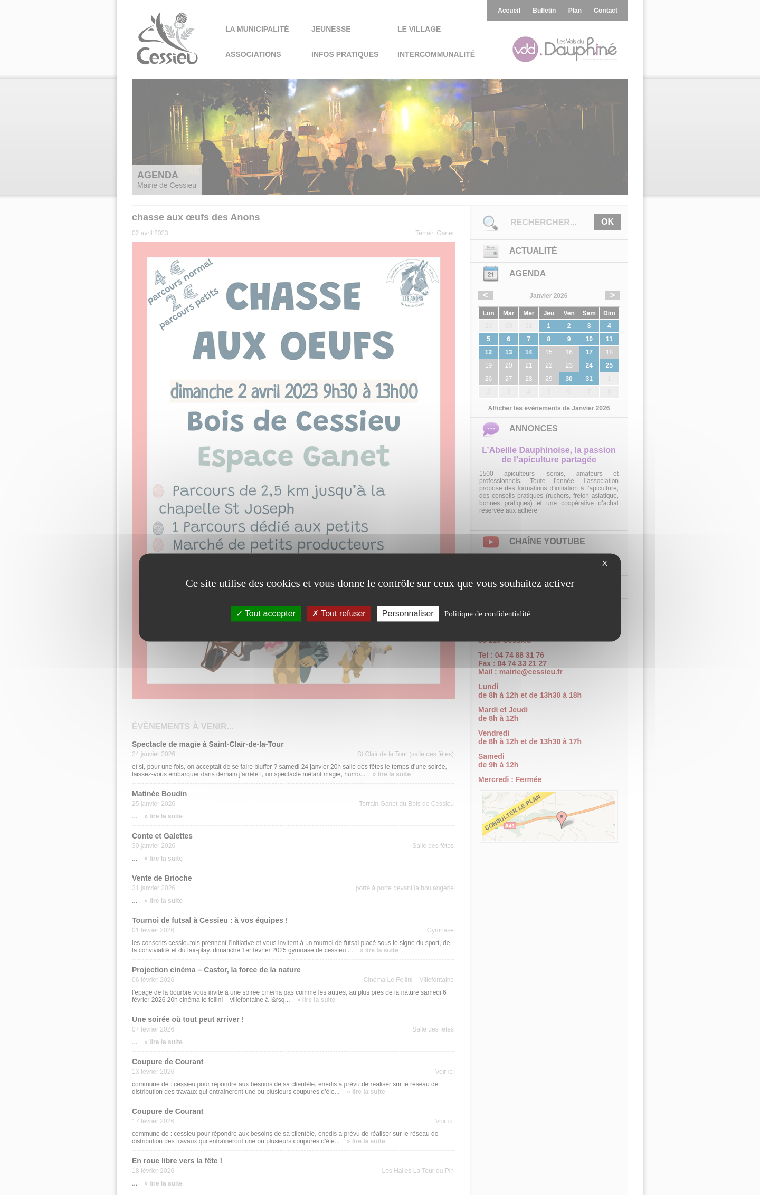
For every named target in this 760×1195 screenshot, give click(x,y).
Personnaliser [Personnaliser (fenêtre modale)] (408, 613)
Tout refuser (339, 613)
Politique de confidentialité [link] (487, 614)
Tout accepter (266, 613)
